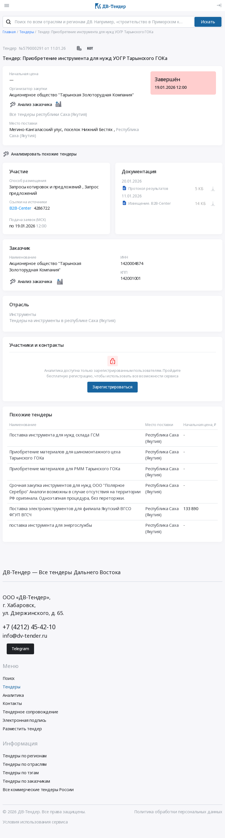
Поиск (9, 679)
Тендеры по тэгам (21, 774)
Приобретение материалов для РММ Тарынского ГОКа (64, 470)
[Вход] (219, 5)
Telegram (20, 650)
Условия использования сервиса (35, 823)
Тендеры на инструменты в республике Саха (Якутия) (62, 321)
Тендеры (11, 687)
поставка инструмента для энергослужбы (50, 526)
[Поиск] (8, 23)
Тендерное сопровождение (30, 713)
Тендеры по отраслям (25, 765)
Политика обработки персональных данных (178, 813)
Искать (208, 22)
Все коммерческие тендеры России (38, 790)
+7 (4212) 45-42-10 (29, 628)
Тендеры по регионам (25, 757)
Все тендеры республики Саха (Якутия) (48, 115)
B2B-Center (20, 209)
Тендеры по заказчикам (26, 782)
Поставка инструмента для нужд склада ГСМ (54, 436)
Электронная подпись (24, 721)
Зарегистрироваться (112, 388)
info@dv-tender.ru (25, 636)
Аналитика (13, 696)
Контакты (12, 704)
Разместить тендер (22, 729)
